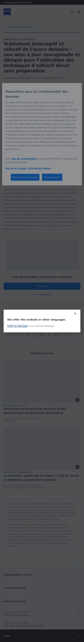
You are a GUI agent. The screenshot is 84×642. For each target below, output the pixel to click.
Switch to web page (17, 325)
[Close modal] (75, 313)
